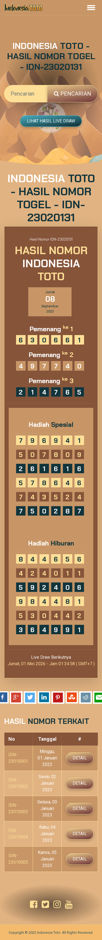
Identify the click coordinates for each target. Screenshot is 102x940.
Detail (80, 758)
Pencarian (72, 93)
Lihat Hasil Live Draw (51, 121)
